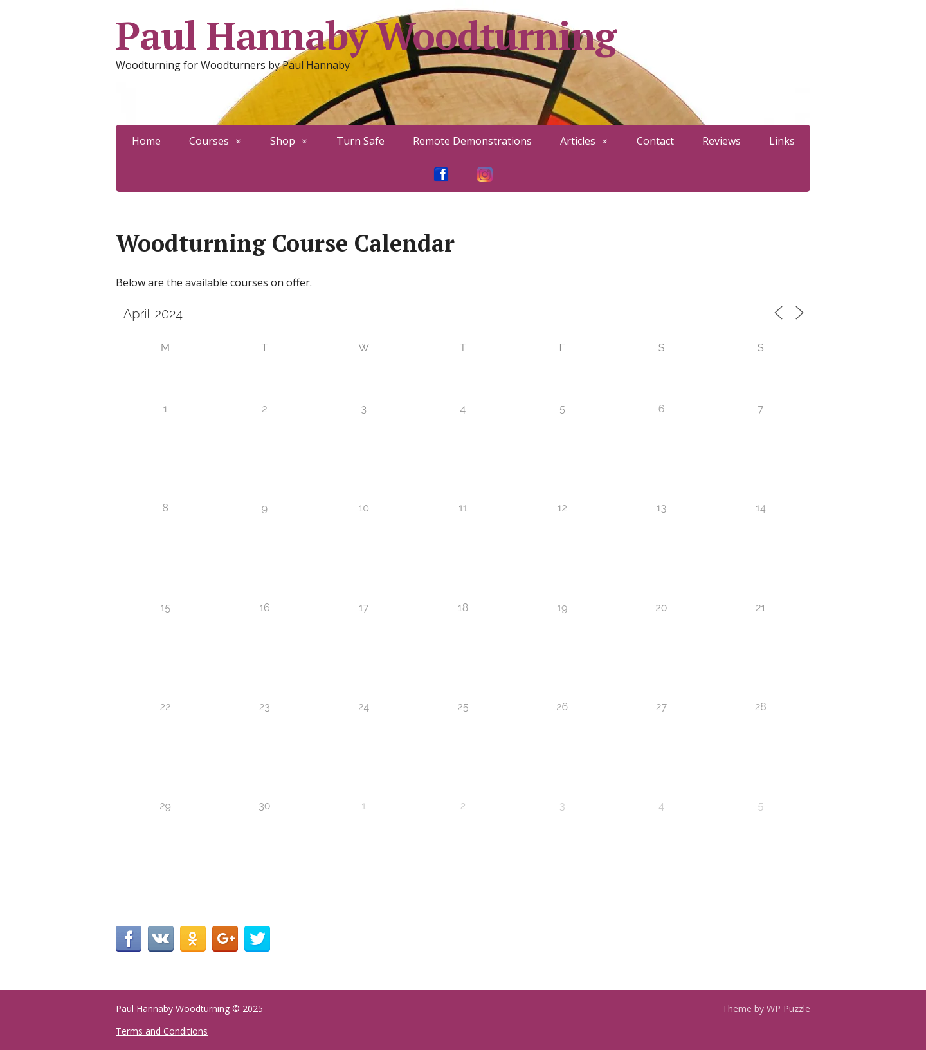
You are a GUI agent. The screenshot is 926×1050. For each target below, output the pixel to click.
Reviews (721, 141)
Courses (209, 141)
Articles (577, 141)
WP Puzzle (788, 1008)
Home (146, 141)
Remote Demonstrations (472, 141)
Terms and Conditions (162, 1031)
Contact (655, 141)
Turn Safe (360, 141)
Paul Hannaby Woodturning (366, 35)
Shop (282, 141)
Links (782, 141)
